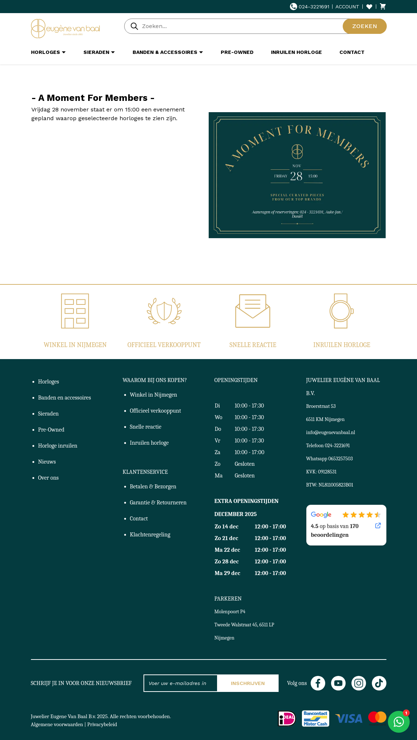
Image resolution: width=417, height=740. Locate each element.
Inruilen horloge (341, 345)
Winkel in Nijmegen (75, 345)
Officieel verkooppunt (164, 345)
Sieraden (48, 413)
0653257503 (341, 459)
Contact (139, 518)
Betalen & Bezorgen (153, 486)
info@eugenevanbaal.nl (330, 432)
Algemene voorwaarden (57, 724)
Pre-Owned (51, 429)
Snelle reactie (252, 345)
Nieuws (47, 461)
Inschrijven (248, 683)
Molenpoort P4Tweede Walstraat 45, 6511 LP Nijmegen (244, 625)
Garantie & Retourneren (158, 502)
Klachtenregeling (150, 534)
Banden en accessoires (64, 397)
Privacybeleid (102, 724)
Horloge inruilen (58, 445)
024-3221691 (309, 6)
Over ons (48, 478)
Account (347, 6)
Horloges (48, 381)
